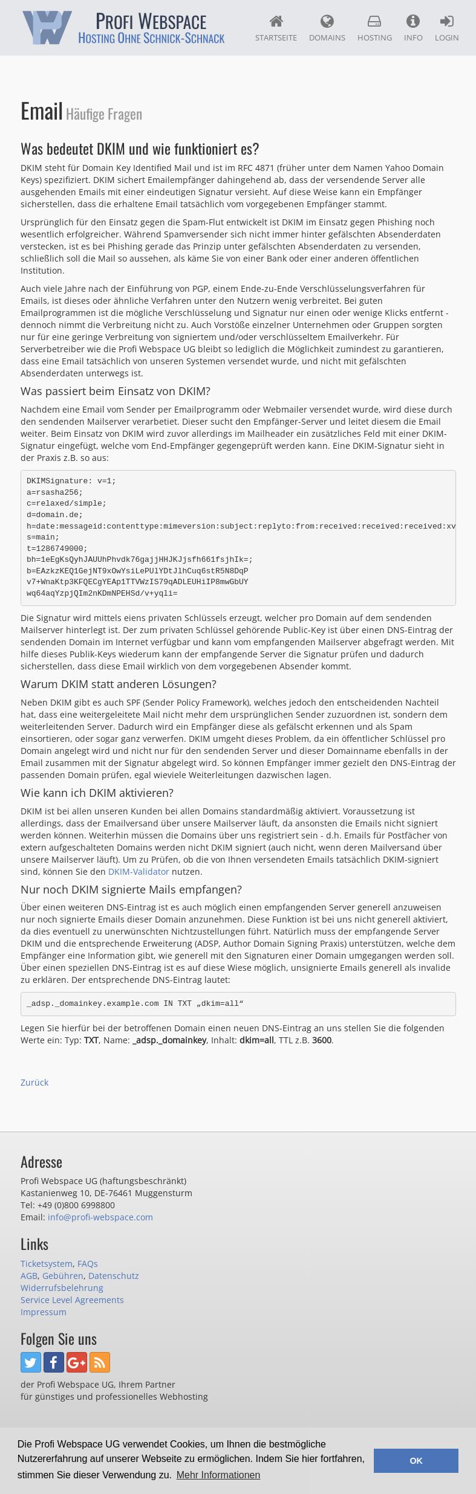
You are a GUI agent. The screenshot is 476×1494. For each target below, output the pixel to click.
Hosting (374, 28)
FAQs (87, 1263)
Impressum (44, 1312)
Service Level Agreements (72, 1300)
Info (413, 28)
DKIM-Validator (138, 871)
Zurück (34, 1082)
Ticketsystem (47, 1263)
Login (447, 28)
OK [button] (416, 1461)
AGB (29, 1275)
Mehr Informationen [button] (219, 1475)
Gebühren (62, 1275)
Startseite (276, 28)
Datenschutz (113, 1275)
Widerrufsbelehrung (62, 1287)
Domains (327, 28)
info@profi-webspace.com (100, 1217)
